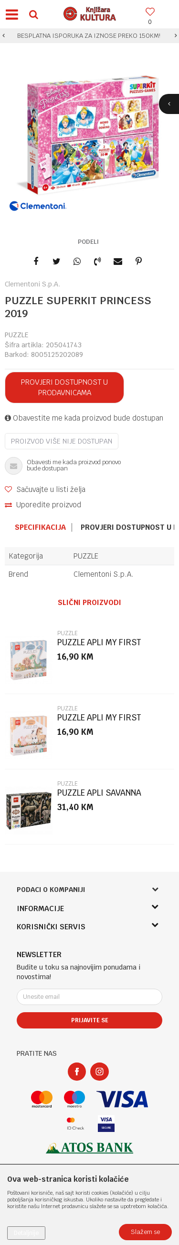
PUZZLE (16, 335)
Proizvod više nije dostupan (61, 441)
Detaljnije (26, 1233)
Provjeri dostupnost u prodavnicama (64, 387)
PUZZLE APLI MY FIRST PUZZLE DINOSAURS (99, 646)
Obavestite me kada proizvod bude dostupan (84, 418)
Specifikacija (40, 527)
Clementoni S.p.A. (104, 574)
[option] (89, 36)
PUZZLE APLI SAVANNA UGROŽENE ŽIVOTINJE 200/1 (110, 797)
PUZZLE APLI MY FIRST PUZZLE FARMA (99, 722)
